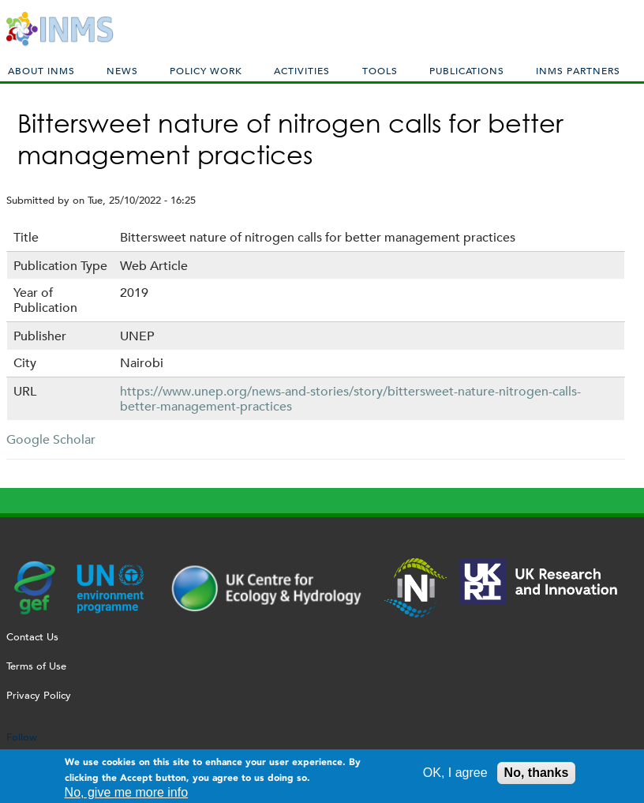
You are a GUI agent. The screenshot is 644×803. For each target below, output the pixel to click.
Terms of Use (36, 666)
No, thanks (536, 776)
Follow (21, 737)
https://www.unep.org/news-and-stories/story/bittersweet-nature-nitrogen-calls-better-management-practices (350, 399)
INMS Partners (578, 70)
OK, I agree (455, 776)
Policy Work (206, 70)
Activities (302, 70)
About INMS (41, 70)
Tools (380, 70)
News (122, 70)
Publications (466, 70)
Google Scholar (50, 439)
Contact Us (32, 637)
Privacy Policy (38, 695)
